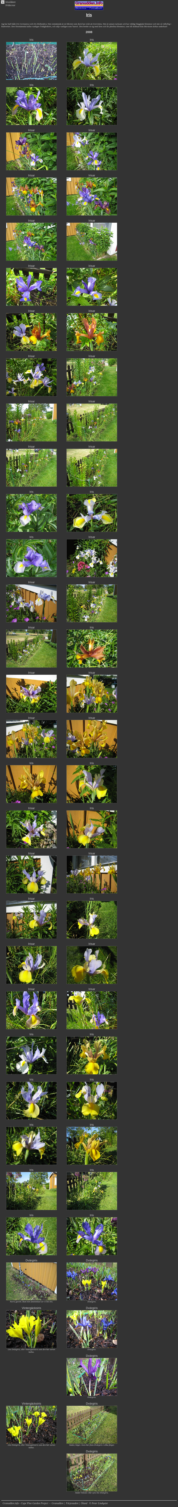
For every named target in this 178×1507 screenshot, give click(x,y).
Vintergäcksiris (31, 1308)
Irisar (31, 130)
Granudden (57, 1503)
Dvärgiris (31, 1260)
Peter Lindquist (100, 1503)
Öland (84, 1503)
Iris (31, 39)
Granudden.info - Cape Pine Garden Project (26, 1503)
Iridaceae (10, 5)
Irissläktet (10, 2)
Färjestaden (72, 1503)
